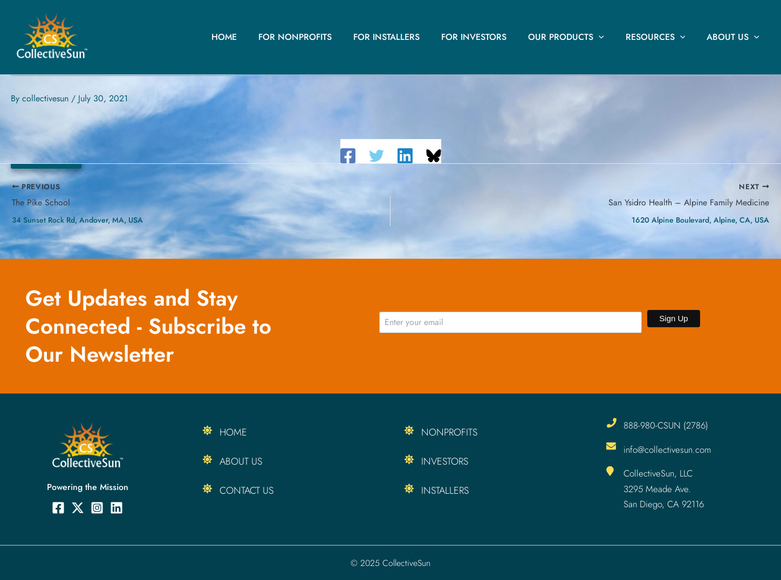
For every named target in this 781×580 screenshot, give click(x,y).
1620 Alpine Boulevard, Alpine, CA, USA (700, 220)
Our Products (577, 37)
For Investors (489, 37)
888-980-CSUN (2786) (667, 425)
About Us (735, 37)
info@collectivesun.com (668, 449)
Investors (444, 461)
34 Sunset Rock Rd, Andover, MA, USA (77, 220)
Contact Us (246, 491)
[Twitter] (376, 155)
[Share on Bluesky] (433, 155)
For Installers (406, 37)
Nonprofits (449, 432)
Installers (445, 491)
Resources (662, 37)
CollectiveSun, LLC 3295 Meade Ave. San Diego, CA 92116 (665, 487)
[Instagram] (97, 507)
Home (252, 37)
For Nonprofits (318, 37)
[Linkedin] (405, 155)
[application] (609, 37)
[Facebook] (347, 155)
